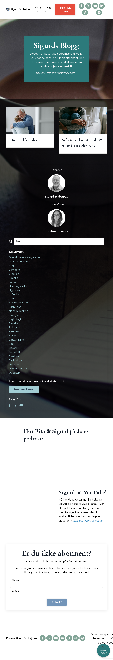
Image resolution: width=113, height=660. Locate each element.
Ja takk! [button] (56, 612)
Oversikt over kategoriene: (25, 263)
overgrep (15, 323)
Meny (37, 9)
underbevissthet (19, 378)
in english (15, 302)
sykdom (14, 365)
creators (14, 280)
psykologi (15, 327)
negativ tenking (19, 318)
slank (12, 352)
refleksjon (15, 331)
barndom (14, 276)
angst (12, 272)
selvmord (15, 340)
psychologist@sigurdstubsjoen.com (56, 72)
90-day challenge (20, 268)
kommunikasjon (19, 310)
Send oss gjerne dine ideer (87, 530)
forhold (14, 289)
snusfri (13, 356)
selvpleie (15, 344)
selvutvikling (17, 348)
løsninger (15, 314)
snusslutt (14, 361)
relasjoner (15, 335)
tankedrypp (16, 369)
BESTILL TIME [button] (65, 9)
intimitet (14, 306)
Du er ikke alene (26, 140)
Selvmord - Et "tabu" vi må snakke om (82, 146)
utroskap (15, 382)
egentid (14, 285)
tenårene (15, 373)
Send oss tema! (24, 399)
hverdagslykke (18, 293)
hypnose (14, 297)
